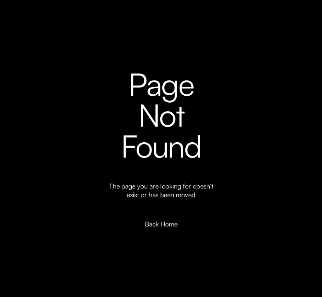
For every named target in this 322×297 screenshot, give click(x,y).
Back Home (161, 224)
